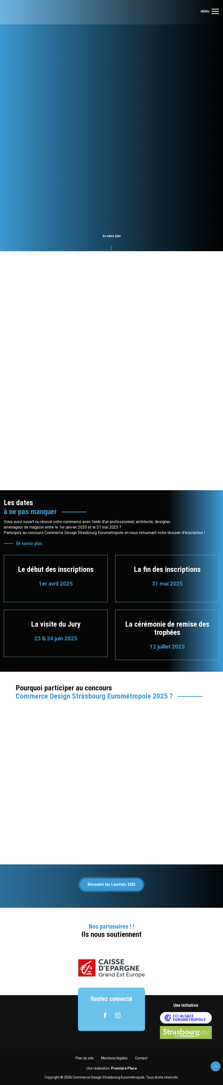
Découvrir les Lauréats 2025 (111, 884)
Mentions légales (114, 1058)
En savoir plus (29, 543)
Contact (141, 1058)
